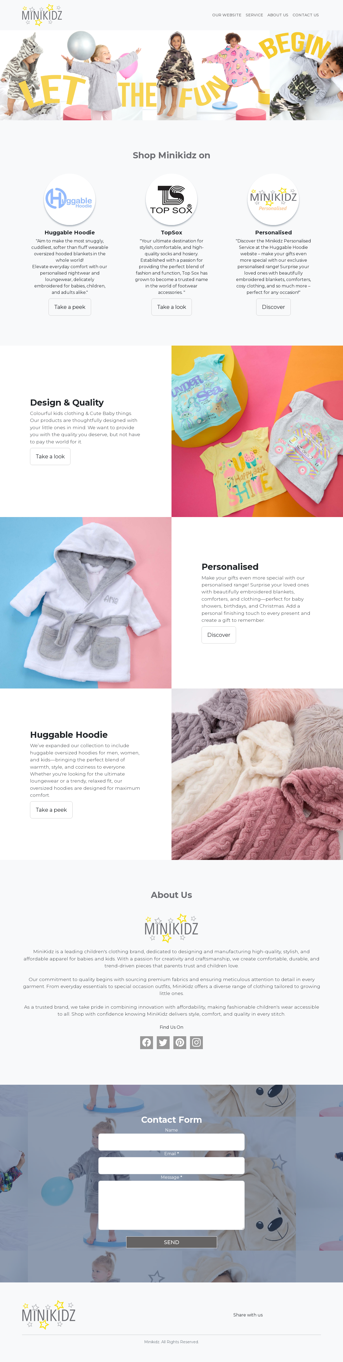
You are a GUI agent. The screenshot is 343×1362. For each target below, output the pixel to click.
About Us (277, 15)
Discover (273, 307)
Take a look (171, 307)
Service (254, 15)
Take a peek (69, 307)
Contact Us (306, 15)
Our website (226, 15)
